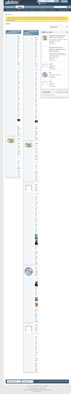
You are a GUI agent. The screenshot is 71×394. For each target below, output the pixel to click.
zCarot (39, 391)
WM (36, 184)
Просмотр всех (16, 31)
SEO (36, 268)
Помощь (64, 1)
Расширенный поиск (63, 9)
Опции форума (42, 9)
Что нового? (11, 7)
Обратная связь (43, 381)
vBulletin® (37, 388)
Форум (20, 7)
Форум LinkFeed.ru (54, 381)
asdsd (36, 325)
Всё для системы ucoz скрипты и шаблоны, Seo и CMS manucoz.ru (57, 49)
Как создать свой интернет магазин (19, 173)
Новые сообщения (11, 9)
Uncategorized (52, 43)
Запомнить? (42, 3)
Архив (62, 381)
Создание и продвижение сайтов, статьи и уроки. (57, 36)
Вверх (66, 381)
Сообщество (32, 9)
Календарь (25, 9)
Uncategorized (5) (49, 95)
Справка (19, 9)
